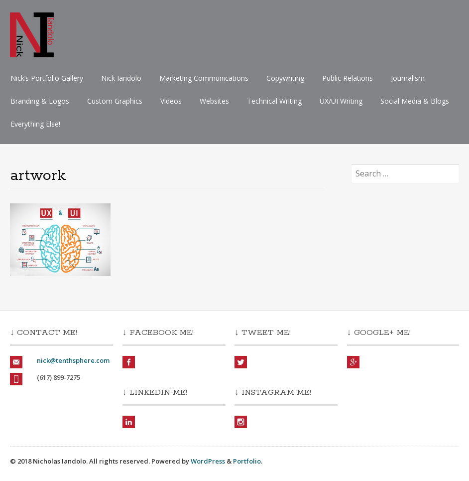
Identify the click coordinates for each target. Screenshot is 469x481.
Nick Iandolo (121, 78)
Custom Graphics (114, 101)
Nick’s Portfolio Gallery (46, 78)
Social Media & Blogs (414, 101)
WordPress (208, 461)
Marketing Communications (203, 78)
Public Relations (347, 78)
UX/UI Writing (341, 101)
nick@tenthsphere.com (73, 360)
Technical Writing (274, 101)
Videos (171, 101)
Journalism (408, 78)
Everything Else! (35, 124)
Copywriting (285, 78)
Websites (214, 101)
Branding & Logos (39, 101)
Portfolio (247, 461)
